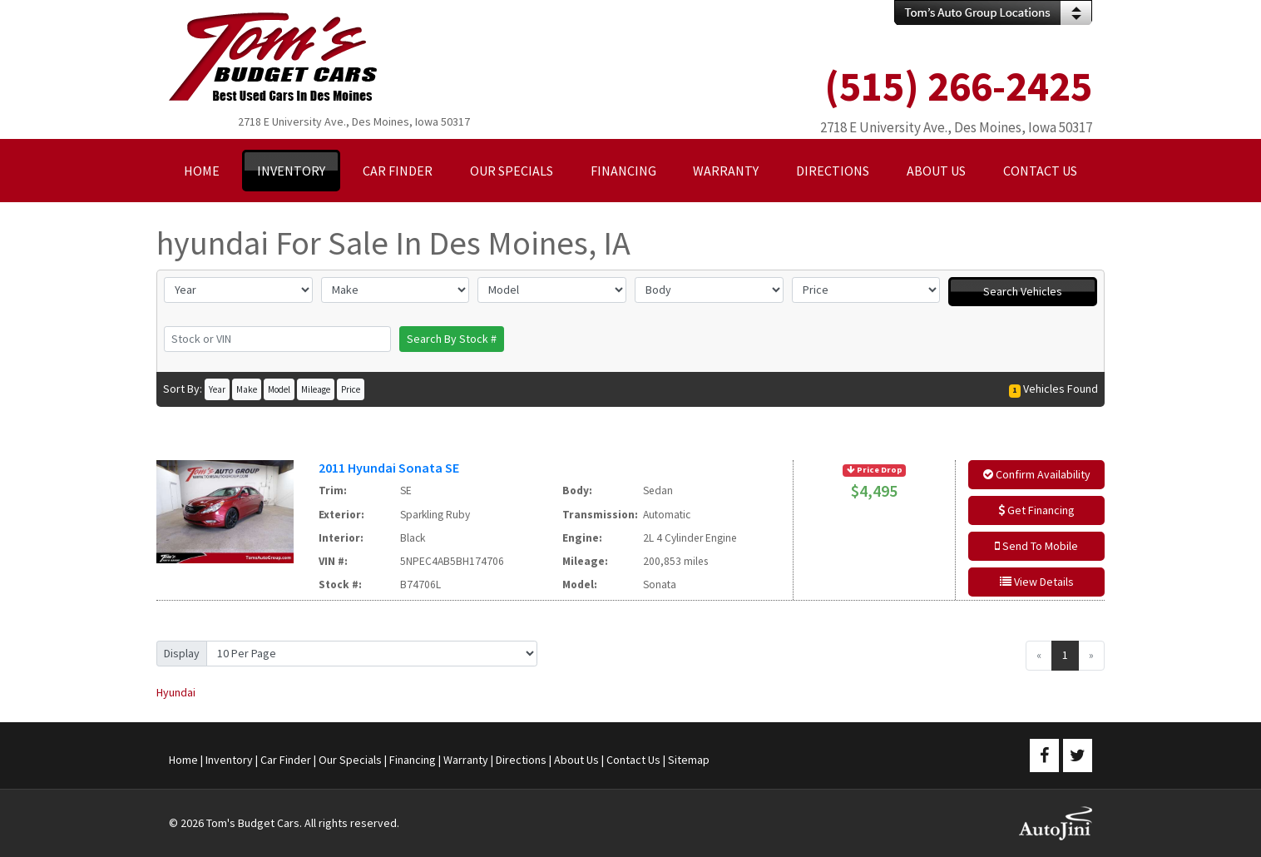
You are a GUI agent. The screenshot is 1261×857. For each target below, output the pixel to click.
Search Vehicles (1022, 291)
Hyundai (175, 692)
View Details (1037, 581)
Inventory (229, 759)
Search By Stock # (452, 338)
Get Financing (1036, 510)
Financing (412, 759)
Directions (521, 759)
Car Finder (285, 759)
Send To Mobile (1036, 545)
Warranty (465, 759)
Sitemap (689, 759)
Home (183, 759)
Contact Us (633, 759)
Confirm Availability (1036, 474)
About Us (576, 759)
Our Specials (350, 759)
